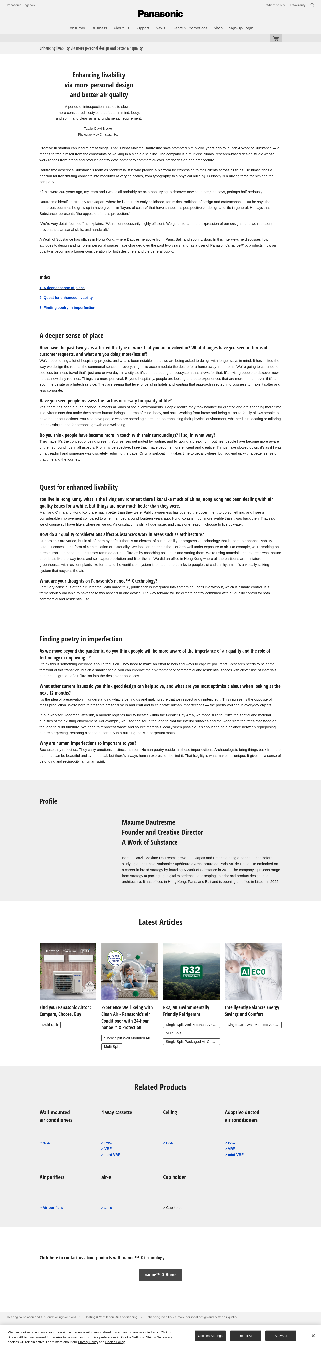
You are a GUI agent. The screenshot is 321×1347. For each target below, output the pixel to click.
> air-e (106, 1208)
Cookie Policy (114, 1342)
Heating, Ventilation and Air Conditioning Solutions (41, 1317)
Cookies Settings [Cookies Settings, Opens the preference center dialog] (210, 1335)
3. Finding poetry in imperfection (68, 308)
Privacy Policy (88, 1342)
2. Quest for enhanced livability (66, 298)
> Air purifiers (51, 1208)
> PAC (106, 1143)
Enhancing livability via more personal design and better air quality (191, 1317)
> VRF (106, 1149)
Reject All (246, 1335)
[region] (160, 1336)
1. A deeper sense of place (62, 288)
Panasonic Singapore (21, 5)
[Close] (313, 1335)
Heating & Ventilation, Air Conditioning (111, 1317)
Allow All (281, 1335)
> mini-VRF (110, 1155)
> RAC (45, 1143)
